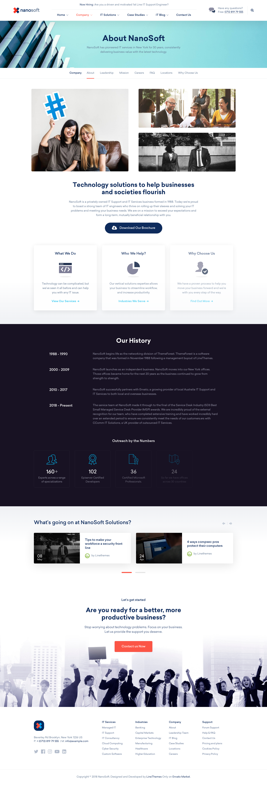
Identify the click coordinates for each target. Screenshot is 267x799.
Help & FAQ (208, 733)
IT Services (109, 722)
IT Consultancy (110, 738)
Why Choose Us (188, 73)
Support (207, 722)
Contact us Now (133, 646)
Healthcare (141, 749)
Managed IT (109, 728)
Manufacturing (143, 743)
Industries (141, 722)
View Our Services (64, 301)
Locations (166, 73)
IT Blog (173, 738)
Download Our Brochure (133, 227)
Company (175, 722)
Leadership (107, 73)
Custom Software (112, 754)
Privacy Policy (210, 754)
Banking (140, 728)
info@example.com (76, 741)
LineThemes (154, 777)
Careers (139, 73)
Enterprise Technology (148, 738)
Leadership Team (179, 733)
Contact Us (183, 15)
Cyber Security (110, 749)
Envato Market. (181, 777)
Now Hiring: (87, 5)
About (90, 73)
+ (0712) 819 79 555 (48, 741)
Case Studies (176, 743)
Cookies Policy (210, 749)
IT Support (108, 733)
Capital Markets (144, 733)
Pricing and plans (212, 743)
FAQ (152, 73)
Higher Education (145, 754)
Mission (124, 73)
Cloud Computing (112, 743)
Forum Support (210, 728)
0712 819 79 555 (234, 12)
